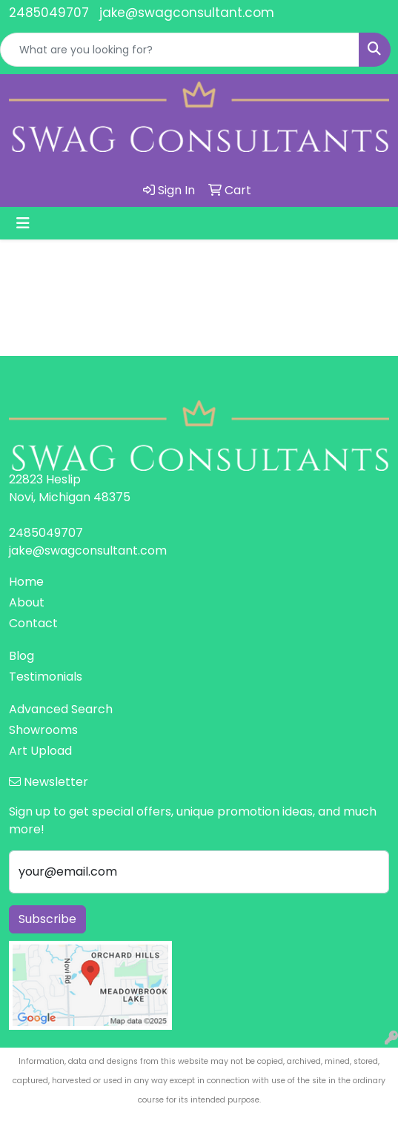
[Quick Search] (179, 50)
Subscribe (47, 919)
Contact (33, 623)
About (26, 602)
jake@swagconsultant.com (186, 13)
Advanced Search (61, 709)
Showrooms (43, 729)
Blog (21, 655)
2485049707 (49, 13)
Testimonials (45, 676)
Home (26, 581)
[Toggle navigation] (23, 223)
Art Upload (40, 750)
